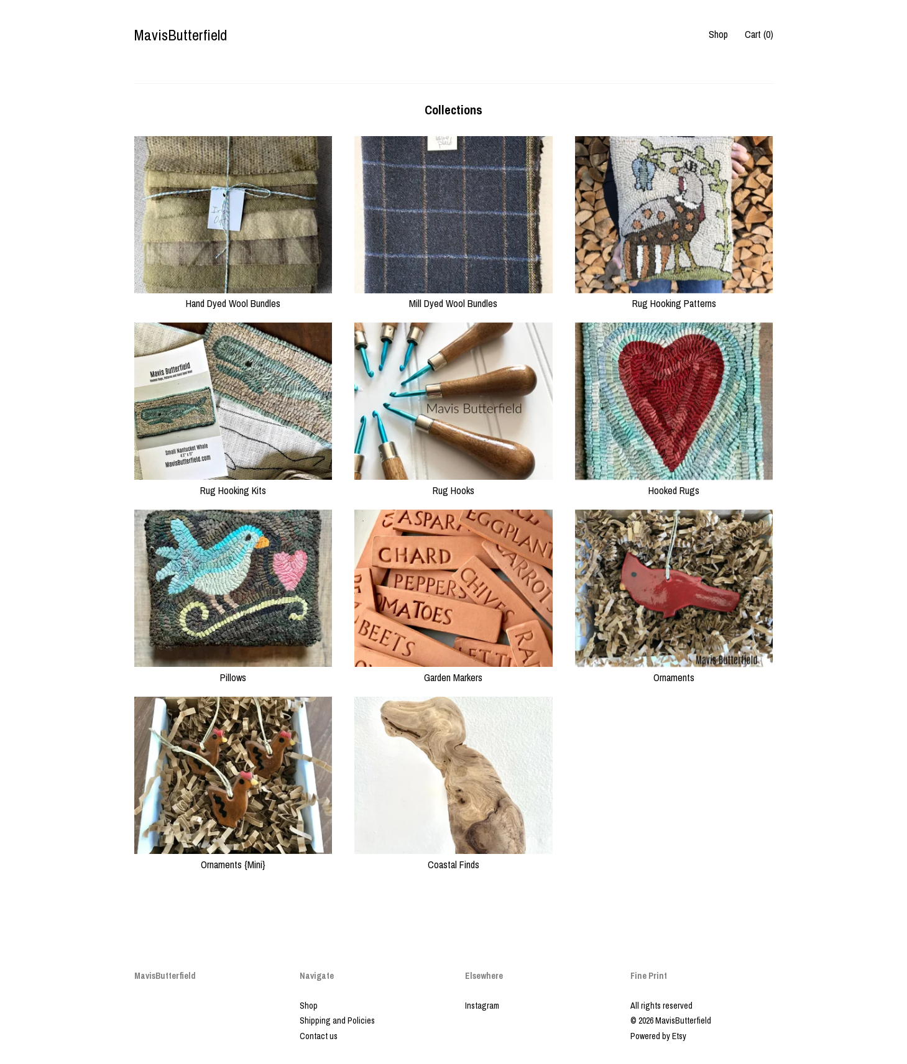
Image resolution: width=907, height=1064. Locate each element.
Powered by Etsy (658, 1036)
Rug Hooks (453, 483)
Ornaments (674, 670)
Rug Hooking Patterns (674, 296)
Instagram (482, 1005)
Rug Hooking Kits (233, 483)
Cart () (759, 34)
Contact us (319, 1036)
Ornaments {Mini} (233, 857)
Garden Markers (453, 670)
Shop (718, 34)
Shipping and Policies (337, 1020)
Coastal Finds (453, 857)
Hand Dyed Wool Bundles (233, 296)
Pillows (233, 670)
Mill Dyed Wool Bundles (453, 296)
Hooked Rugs (674, 483)
